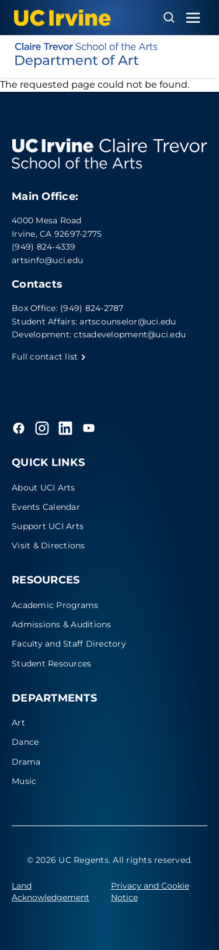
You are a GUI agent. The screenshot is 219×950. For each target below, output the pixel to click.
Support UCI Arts (48, 526)
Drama (26, 761)
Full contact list (49, 356)
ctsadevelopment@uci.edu (130, 334)
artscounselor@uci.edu (127, 321)
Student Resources (51, 663)
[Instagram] (42, 428)
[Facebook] (19, 428)
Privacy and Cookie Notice (150, 891)
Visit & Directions (48, 545)
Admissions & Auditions (62, 624)
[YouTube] (89, 428)
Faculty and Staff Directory (69, 643)
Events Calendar (46, 507)
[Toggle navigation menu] (193, 18)
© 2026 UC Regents (68, 860)
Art (18, 722)
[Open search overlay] (169, 17)
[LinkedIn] (65, 428)
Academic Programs (55, 605)
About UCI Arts (43, 487)
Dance (25, 742)
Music (24, 781)
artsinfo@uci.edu (47, 260)
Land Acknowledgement (50, 891)
